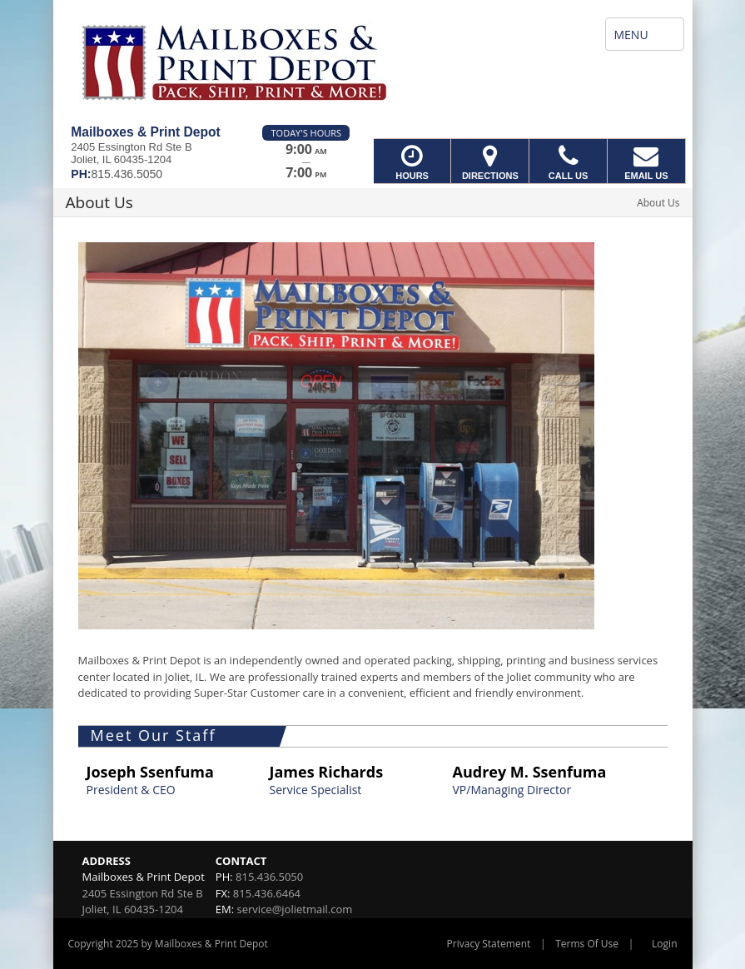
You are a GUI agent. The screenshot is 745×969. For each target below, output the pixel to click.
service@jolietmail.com (295, 909)
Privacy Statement (489, 944)
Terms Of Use (586, 944)
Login (664, 944)
